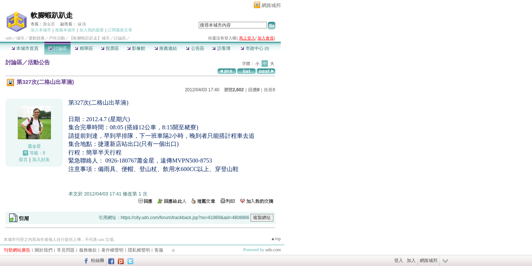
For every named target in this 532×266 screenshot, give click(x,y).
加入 (411, 260)
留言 (23, 159)
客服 (158, 250)
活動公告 (39, 62)
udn (9, 38)
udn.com (273, 249)
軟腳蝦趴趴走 (52, 15)
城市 (20, 38)
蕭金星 (49, 24)
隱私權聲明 (139, 250)
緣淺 (82, 24)
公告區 (195, 48)
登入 (398, 260)
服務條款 (88, 250)
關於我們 (43, 250)
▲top (276, 238)
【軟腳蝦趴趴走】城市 (89, 38)
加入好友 (41, 159)
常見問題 (66, 250)
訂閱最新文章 (120, 30)
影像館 (136, 48)
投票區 (110, 48)
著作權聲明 (112, 250)
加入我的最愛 (91, 30)
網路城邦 (271, 5)
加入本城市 (41, 30)
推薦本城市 (65, 30)
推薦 (269, 89)
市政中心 (255, 48)
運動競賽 (36, 38)
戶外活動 (57, 38)
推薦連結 (165, 48)
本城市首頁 (24, 48)
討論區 (57, 48)
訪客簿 (221, 48)
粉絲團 (97, 260)
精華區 (84, 48)
